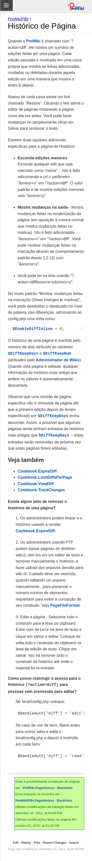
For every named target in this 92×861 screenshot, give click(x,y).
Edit (15, 839)
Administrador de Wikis (58, 359)
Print (37, 839)
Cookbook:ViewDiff (35, 482)
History (26, 839)
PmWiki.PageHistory (38, 784)
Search (74, 839)
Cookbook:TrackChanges (41, 488)
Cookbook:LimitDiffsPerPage (45, 476)
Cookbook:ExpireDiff (37, 470)
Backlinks (65, 784)
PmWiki (33, 41)
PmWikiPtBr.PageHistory (34, 797)
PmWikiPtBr (18, 19)
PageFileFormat (65, 604)
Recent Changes (54, 839)
